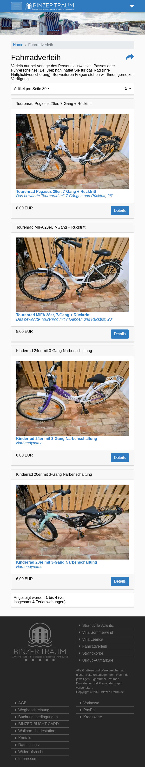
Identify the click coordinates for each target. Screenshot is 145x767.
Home (18, 45)
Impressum (24, 759)
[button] (131, 6)
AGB (19, 703)
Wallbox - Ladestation (33, 731)
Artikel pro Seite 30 (30, 89)
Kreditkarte (89, 717)
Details (120, 210)
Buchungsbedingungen (35, 717)
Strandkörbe (90, 653)
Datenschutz (26, 745)
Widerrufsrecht (27, 752)
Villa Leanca (90, 639)
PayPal (86, 710)
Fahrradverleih (92, 646)
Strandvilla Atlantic (95, 625)
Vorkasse (88, 703)
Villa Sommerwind (95, 632)
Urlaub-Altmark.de (95, 660)
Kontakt (21, 738)
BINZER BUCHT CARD (35, 724)
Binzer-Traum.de (112, 692)
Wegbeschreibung (30, 710)
